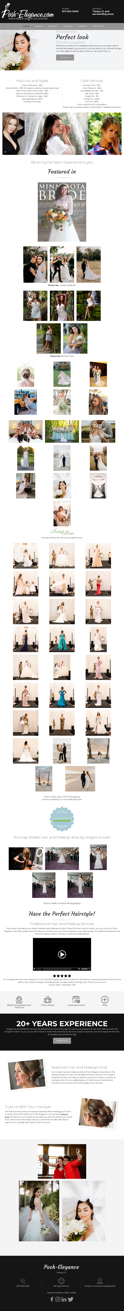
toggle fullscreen (89, 969)
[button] (16, 133)
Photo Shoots (47, 1005)
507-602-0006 (22, 1286)
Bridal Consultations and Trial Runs (19, 1006)
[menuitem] (26, 27)
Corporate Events (76, 1005)
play (34, 969)
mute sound (79, 969)
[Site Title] (28, 11)
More (104, 1005)
